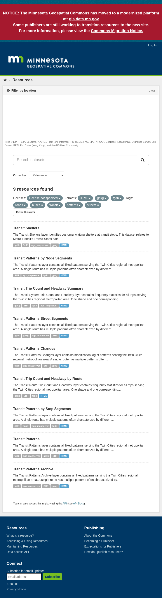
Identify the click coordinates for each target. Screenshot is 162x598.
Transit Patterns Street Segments (40, 318)
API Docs (78, 503)
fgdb (16, 245)
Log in (152, 45)
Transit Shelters (26, 228)
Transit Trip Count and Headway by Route (47, 379)
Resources (22, 80)
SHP (25, 245)
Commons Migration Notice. (117, 31)
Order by (19, 175)
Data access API (18, 552)
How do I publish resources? (103, 552)
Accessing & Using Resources (27, 541)
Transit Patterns (26, 439)
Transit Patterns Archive (33, 469)
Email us (12, 584)
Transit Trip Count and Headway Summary (48, 288)
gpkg (54, 245)
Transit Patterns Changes (34, 348)
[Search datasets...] (75, 160)
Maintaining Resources (22, 546)
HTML (64, 245)
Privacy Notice (16, 589)
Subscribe (52, 577)
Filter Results (25, 212)
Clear (152, 90)
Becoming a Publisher (99, 541)
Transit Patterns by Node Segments (42, 258)
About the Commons (98, 535)
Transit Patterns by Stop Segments (42, 409)
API (65, 503)
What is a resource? (20, 535)
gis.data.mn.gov (84, 19)
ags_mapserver (39, 245)
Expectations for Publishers (103, 546)
